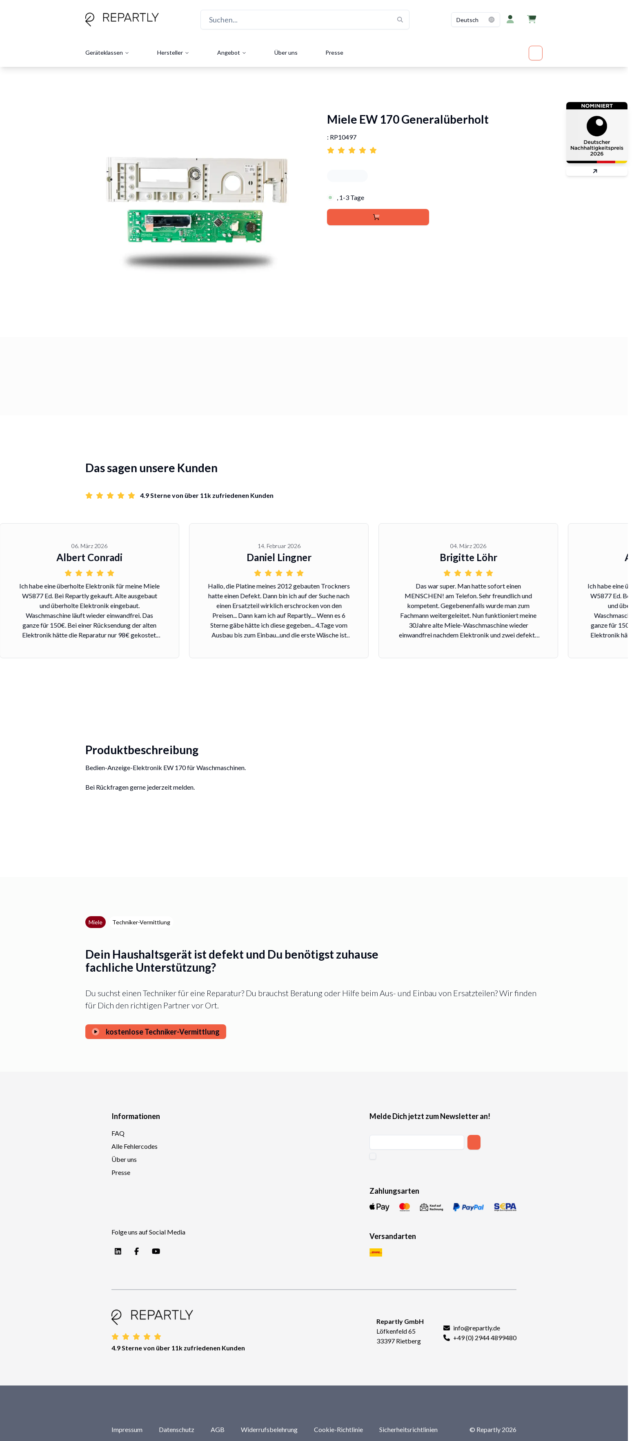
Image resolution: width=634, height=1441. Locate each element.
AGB (218, 1429)
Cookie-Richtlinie (338, 1429)
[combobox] (475, 19)
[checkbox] (372, 1156)
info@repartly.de (476, 1328)
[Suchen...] (304, 19)
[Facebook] (135, 1252)
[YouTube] (154, 1252)
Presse (334, 52)
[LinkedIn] (116, 1252)
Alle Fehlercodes (134, 1146)
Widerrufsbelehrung (269, 1429)
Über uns (286, 52)
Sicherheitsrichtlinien (408, 1429)
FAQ (118, 1133)
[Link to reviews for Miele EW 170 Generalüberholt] (435, 147)
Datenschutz (176, 1429)
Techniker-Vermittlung (141, 922)
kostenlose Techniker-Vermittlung (156, 1031)
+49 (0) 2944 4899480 (484, 1337)
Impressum (126, 1429)
